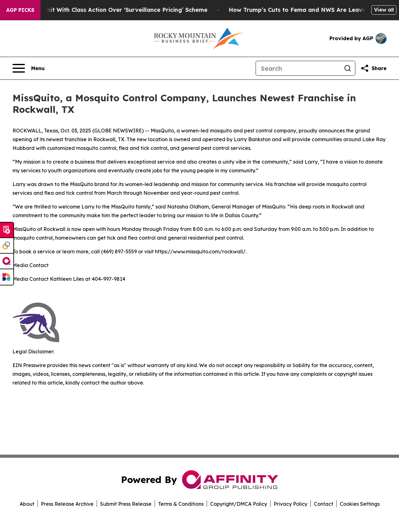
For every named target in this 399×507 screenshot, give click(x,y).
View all (384, 10)
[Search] (298, 68)
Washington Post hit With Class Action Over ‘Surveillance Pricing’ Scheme (110, 9)
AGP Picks (20, 10)
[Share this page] (373, 68)
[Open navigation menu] (28, 68)
